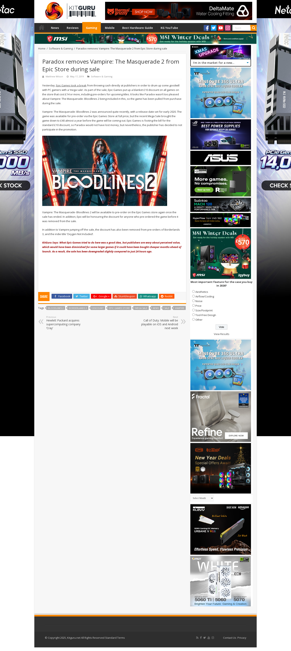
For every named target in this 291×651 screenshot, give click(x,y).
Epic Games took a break (71, 85)
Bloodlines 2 (56, 308)
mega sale (141, 308)
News (55, 28)
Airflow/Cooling (204, 296)
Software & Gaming (61, 48)
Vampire (179, 308)
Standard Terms (115, 637)
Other (198, 319)
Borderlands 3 (78, 308)
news (156, 308)
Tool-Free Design (205, 315)
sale (166, 308)
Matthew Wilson (54, 76)
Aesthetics (201, 292)
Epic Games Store (119, 308)
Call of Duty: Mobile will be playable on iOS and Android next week (157, 322)
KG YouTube (169, 28)
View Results (221, 334)
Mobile (110, 28)
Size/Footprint (204, 310)
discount (98, 308)
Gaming (91, 28)
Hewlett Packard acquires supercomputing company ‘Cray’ (67, 322)
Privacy (241, 637)
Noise (198, 301)
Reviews (73, 28)
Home (41, 27)
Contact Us (229, 637)
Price (198, 306)
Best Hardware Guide (137, 28)
